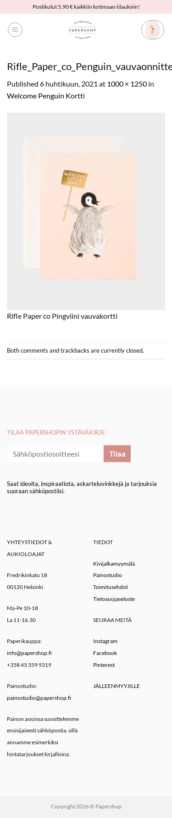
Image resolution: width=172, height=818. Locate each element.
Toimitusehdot (110, 587)
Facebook (105, 652)
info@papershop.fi (29, 652)
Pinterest (104, 664)
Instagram (105, 641)
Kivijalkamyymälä (114, 563)
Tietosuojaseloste (114, 598)
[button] (15, 29)
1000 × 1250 (127, 83)
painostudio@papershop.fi (39, 697)
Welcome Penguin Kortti (46, 95)
